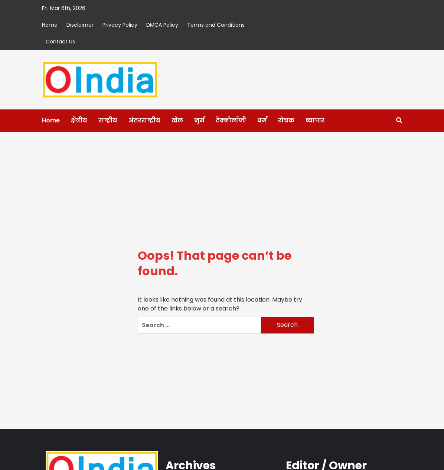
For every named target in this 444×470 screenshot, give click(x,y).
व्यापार (315, 120)
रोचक (286, 120)
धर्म (262, 120)
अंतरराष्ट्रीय (144, 120)
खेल (177, 120)
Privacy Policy (119, 25)
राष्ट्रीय (107, 120)
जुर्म (199, 120)
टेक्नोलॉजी (231, 120)
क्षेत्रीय (79, 120)
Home (50, 25)
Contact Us (60, 41)
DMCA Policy (162, 25)
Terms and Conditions (216, 25)
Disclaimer (80, 25)
